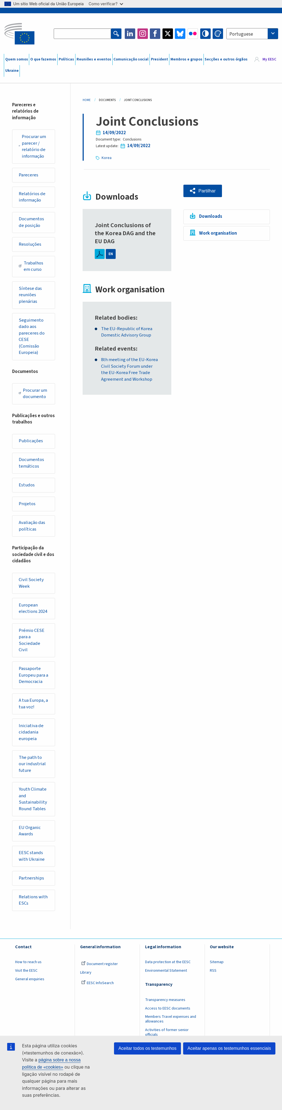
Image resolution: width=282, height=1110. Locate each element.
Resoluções (30, 244)
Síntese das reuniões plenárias (30, 295)
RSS (213, 970)
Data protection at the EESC (168, 962)
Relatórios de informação (32, 197)
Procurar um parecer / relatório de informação (32, 146)
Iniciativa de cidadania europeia (31, 732)
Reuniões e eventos (94, 59)
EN (111, 254)
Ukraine (12, 70)
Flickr (193, 33)
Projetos (27, 503)
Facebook (155, 33)
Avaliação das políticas (32, 526)
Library (85, 972)
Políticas (66, 59)
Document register (99, 964)
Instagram (142, 33)
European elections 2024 (33, 608)
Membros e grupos (186, 59)
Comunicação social (130, 59)
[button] (202, 191)
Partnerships (31, 878)
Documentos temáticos (31, 463)
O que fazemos (43, 59)
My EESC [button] (269, 59)
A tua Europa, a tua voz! (33, 703)
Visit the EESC (26, 970)
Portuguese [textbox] (241, 34)
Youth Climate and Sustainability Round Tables (33, 799)
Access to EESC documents (167, 1008)
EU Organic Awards (30, 831)
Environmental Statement (166, 970)
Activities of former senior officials (167, 1032)
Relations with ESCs (33, 900)
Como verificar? (106, 3)
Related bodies (115, 318)
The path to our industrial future (32, 764)
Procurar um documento (33, 393)
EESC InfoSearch (97, 983)
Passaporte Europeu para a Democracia (33, 675)
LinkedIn (130, 33)
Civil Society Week (31, 583)
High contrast (205, 33)
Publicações (31, 441)
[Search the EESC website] (82, 33)
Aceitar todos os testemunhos (147, 1048)
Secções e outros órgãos (226, 59)
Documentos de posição (31, 222)
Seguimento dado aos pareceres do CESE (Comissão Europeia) (32, 336)
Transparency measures (165, 1000)
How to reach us (28, 962)
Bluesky (180, 33)
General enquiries (29, 979)
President (159, 59)
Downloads (210, 216)
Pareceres (28, 175)
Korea (107, 158)
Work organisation (218, 233)
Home (87, 100)
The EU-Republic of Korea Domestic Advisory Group (126, 332)
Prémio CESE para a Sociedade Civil (31, 640)
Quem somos (16, 59)
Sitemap (217, 962)
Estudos (27, 485)
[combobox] (252, 33)
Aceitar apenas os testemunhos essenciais (229, 1048)
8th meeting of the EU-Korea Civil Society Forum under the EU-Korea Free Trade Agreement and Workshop (129, 370)
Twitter (167, 33)
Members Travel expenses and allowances (170, 1019)
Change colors (218, 33)
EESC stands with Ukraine (32, 856)
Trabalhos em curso (31, 266)
